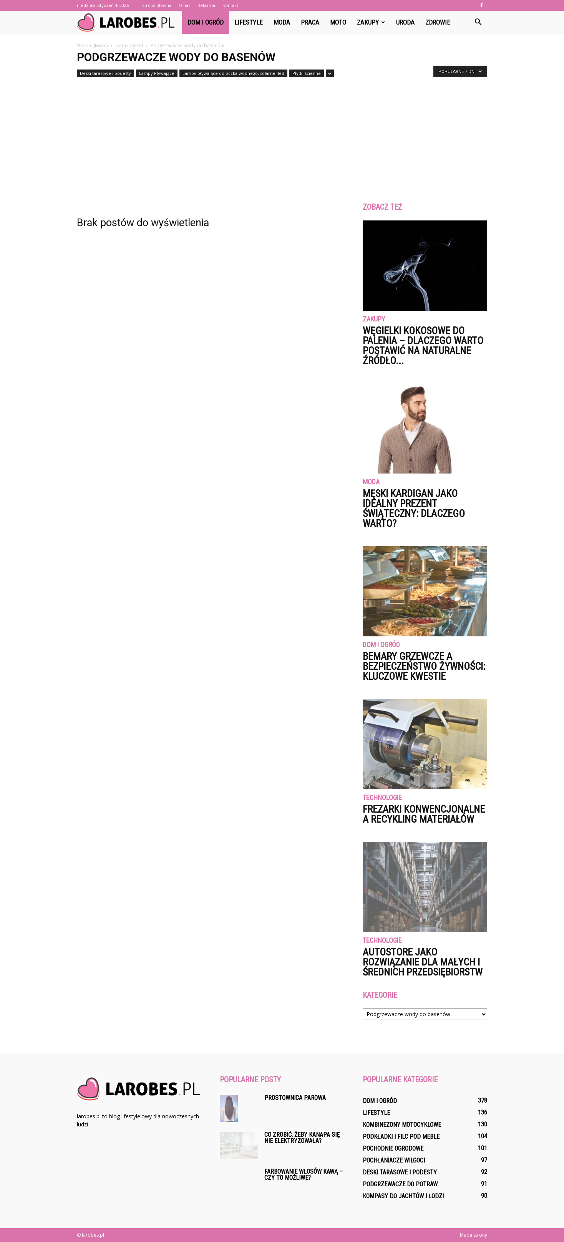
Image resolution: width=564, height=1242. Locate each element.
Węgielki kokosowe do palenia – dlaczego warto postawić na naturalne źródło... (423, 345)
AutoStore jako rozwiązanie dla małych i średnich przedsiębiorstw (423, 962)
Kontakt (230, 5)
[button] (478, 22)
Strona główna (156, 5)
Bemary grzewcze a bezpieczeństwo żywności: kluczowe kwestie (424, 666)
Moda (282, 22)
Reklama (206, 5)
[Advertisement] (282, 137)
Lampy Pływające (156, 73)
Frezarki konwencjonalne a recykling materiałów (424, 814)
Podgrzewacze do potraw (400, 1184)
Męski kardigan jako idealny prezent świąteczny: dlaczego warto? (414, 508)
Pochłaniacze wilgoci (394, 1160)
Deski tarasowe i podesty (105, 73)
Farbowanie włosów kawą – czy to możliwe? (303, 1174)
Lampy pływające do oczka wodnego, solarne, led (233, 73)
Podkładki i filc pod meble (401, 1136)
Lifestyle (248, 22)
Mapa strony (473, 1235)
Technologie (382, 798)
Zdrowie (437, 22)
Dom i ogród (205, 22)
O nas (184, 5)
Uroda (405, 22)
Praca (310, 22)
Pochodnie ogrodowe (393, 1148)
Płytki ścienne (306, 73)
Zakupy (371, 22)
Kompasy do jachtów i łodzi (403, 1196)
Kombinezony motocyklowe (402, 1124)
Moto (338, 22)
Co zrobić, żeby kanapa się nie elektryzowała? (302, 1137)
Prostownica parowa (295, 1097)
